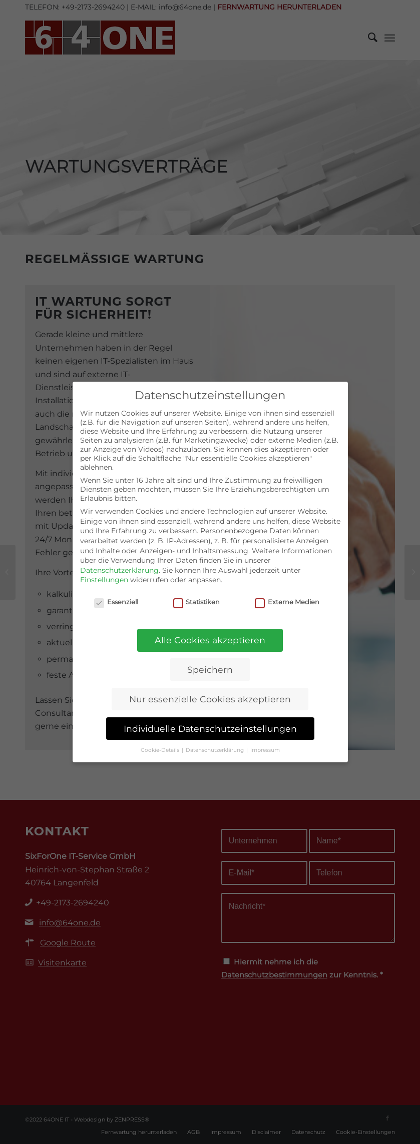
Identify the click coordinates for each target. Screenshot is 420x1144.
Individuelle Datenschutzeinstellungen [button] (210, 728)
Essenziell (116, 602)
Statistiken (196, 602)
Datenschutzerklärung (119, 570)
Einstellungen (104, 579)
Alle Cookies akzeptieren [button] (210, 640)
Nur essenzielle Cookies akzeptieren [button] (210, 699)
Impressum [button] (265, 750)
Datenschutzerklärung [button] (215, 750)
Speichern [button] (210, 669)
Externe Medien (287, 602)
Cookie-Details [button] (161, 750)
